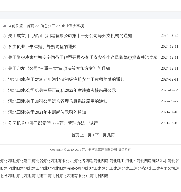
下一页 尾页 (105, 135)
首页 (30, 26)
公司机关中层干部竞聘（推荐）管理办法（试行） (55, 123)
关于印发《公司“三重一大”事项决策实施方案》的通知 (59, 68)
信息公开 (47, 26)
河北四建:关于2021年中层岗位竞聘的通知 (47, 112)
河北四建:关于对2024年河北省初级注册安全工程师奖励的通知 (66, 79)
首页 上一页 (81, 135)
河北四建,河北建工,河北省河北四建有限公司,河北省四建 (46, 161)
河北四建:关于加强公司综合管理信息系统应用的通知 (57, 101)
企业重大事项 (72, 26)
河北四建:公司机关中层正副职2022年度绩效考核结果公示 (62, 90)
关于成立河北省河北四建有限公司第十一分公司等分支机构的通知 (70, 35)
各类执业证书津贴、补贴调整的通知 (42, 46)
